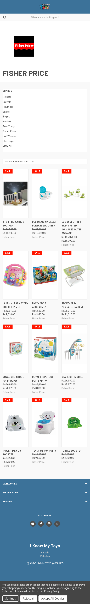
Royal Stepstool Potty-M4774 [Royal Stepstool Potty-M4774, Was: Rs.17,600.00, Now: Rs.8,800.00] (42, 378)
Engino (6, 116)
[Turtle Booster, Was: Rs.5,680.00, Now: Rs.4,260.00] (74, 422)
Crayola (7, 102)
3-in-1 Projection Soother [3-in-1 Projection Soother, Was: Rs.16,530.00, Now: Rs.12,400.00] (13, 223)
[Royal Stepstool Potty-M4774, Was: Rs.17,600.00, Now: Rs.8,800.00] (45, 349)
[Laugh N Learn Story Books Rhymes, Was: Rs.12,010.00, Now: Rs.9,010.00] (15, 275)
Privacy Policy (51, 591)
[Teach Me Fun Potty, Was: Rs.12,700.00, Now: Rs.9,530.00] (45, 422)
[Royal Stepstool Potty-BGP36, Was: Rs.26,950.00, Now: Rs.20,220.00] (15, 349)
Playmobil (8, 106)
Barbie (6, 111)
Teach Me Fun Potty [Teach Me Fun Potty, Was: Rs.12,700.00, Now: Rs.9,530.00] (44, 450)
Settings (10, 598)
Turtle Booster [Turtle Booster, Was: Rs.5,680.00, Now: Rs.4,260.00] (71, 450)
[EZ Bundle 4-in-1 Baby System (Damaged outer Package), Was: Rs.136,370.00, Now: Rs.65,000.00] (74, 193)
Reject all (28, 598)
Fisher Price (9, 131)
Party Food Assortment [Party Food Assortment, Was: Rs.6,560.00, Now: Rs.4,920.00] (40, 305)
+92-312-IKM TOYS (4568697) (47, 563)
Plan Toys (8, 141)
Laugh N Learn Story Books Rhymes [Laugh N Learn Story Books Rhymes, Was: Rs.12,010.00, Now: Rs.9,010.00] (15, 305)
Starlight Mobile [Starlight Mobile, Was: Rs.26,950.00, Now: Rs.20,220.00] (72, 377)
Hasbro (7, 121)
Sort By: (8, 161)
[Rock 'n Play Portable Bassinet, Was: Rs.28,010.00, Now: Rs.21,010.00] (74, 275)
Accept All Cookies (53, 598)
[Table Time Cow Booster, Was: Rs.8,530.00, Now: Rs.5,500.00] (15, 422)
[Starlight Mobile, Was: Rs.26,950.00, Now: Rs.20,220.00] (74, 349)
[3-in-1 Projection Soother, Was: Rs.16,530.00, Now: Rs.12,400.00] (15, 193)
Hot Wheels (9, 136)
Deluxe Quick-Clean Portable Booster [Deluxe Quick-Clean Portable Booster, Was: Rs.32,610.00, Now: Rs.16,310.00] (44, 223)
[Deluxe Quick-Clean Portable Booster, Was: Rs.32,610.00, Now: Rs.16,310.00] (45, 193)
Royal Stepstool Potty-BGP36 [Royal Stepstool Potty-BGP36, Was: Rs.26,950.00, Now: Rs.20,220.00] (13, 378)
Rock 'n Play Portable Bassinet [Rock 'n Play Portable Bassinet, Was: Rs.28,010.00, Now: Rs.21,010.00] (73, 305)
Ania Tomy (9, 126)
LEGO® (7, 97)
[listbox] (24, 161)
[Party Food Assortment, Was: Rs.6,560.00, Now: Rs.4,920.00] (45, 275)
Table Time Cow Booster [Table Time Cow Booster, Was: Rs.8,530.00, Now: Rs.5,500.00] (12, 452)
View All (7, 145)
